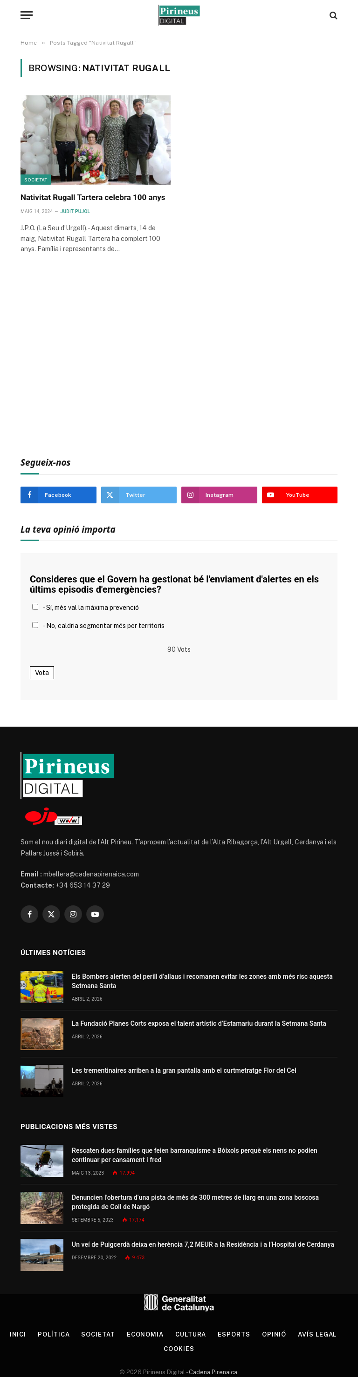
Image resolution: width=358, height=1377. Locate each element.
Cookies (179, 1348)
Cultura (190, 1334)
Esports (234, 1334)
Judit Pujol (75, 211)
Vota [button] (42, 672)
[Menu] (27, 15)
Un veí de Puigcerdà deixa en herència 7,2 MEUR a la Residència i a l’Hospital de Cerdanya (203, 1244)
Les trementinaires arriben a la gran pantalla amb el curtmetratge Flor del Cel (184, 1070)
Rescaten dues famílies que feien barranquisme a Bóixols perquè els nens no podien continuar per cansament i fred (194, 1155)
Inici (18, 1334)
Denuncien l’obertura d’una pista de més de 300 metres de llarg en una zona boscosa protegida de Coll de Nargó (195, 1202)
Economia (145, 1334)
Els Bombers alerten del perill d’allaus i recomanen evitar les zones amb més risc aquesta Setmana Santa (202, 981)
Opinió (274, 1334)
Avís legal (317, 1334)
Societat (35, 179)
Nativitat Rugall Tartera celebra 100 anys (93, 197)
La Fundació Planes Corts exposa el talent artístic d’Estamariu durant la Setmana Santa (199, 1023)
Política (53, 1334)
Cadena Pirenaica (212, 1372)
